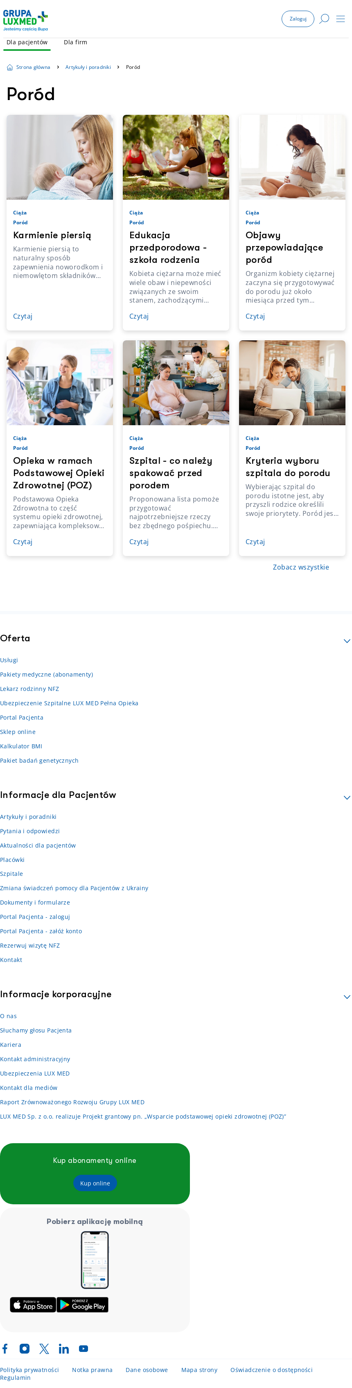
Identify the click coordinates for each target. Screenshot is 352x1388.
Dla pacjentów (27, 42)
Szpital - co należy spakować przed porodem (170, 473)
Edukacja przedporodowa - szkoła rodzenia (168, 247)
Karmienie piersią (52, 235)
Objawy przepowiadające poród (284, 247)
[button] (298, 19)
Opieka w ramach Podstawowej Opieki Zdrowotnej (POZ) (59, 473)
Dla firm (75, 42)
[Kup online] (95, 1183)
